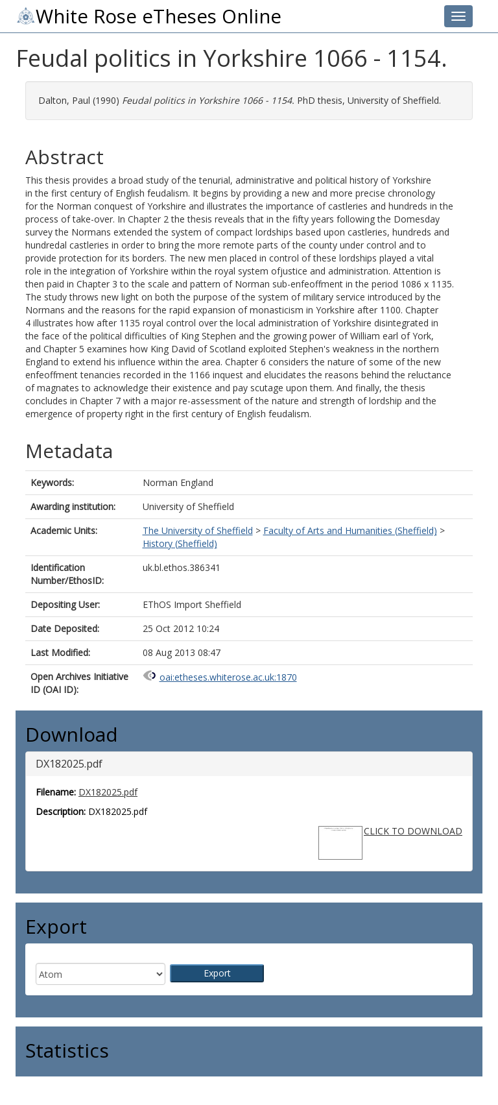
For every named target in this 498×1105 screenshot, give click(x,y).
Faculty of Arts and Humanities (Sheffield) (350, 530)
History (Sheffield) (180, 543)
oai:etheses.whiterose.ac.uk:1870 (228, 677)
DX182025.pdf (107, 792)
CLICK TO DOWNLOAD (413, 831)
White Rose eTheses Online (148, 16)
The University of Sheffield (198, 530)
